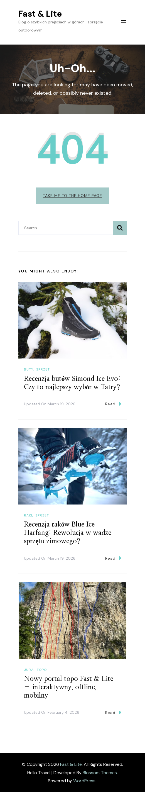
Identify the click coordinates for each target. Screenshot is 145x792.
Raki (28, 515)
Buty (28, 369)
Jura (29, 669)
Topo (42, 669)
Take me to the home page (72, 195)
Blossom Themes (100, 773)
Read (113, 404)
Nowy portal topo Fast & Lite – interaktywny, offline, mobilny (68, 687)
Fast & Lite (40, 13)
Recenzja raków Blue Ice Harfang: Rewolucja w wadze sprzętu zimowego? (67, 533)
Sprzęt (43, 369)
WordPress (84, 781)
